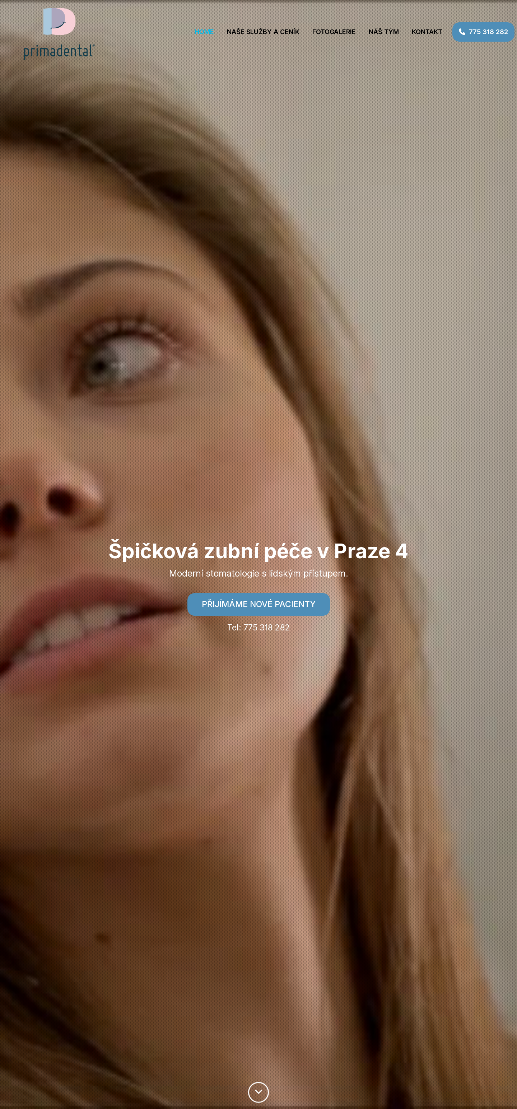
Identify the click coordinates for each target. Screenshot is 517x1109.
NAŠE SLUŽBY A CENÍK (253, 32)
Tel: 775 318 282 (258, 628)
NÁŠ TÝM (374, 32)
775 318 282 (473, 32)
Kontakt (417, 32)
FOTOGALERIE (324, 32)
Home (194, 32)
